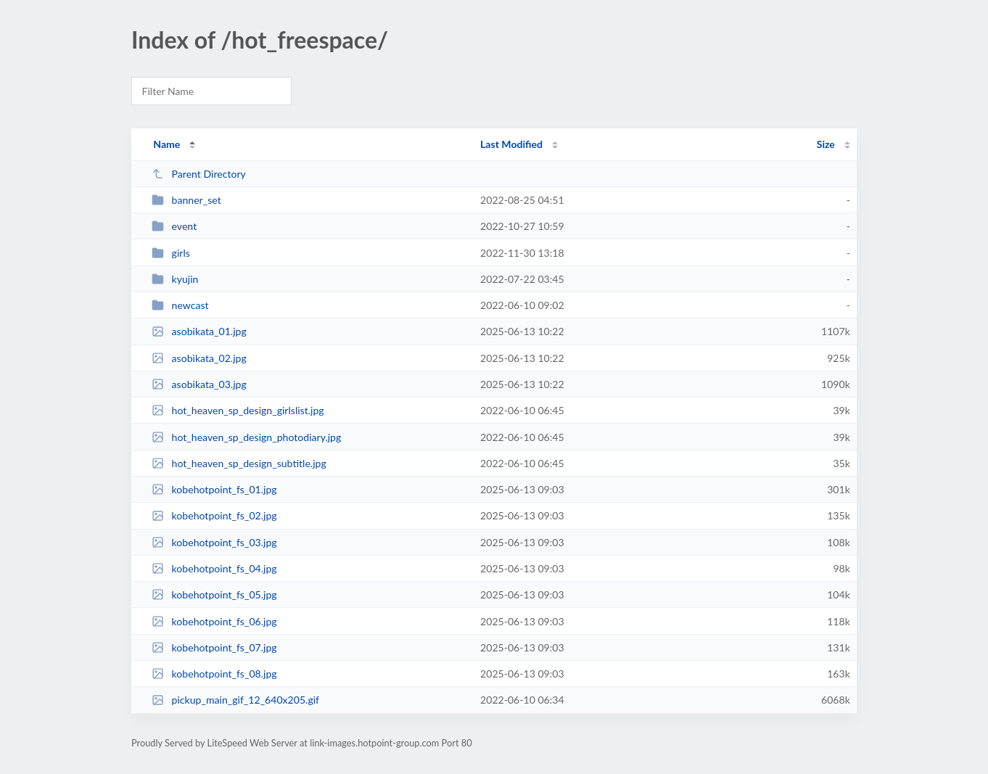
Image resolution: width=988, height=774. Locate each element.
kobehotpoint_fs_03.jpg (214, 542)
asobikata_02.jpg (199, 358)
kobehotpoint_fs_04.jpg (214, 568)
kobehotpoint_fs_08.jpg (214, 673)
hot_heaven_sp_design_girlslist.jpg (238, 410)
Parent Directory (199, 174)
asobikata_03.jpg (199, 384)
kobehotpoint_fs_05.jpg (214, 594)
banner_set (186, 200)
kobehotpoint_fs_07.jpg (214, 647)
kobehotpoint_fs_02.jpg (214, 515)
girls (171, 253)
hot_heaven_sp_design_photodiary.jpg (246, 437)
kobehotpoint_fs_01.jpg (214, 489)
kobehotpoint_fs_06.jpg (214, 621)
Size (826, 144)
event (174, 226)
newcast (180, 305)
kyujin (175, 279)
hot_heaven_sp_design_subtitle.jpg (239, 463)
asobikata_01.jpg (199, 331)
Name (166, 144)
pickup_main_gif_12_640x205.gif (235, 699)
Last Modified (511, 144)
